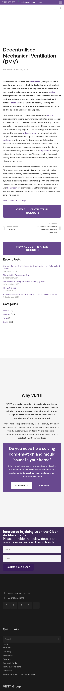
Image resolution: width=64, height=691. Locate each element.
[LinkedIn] (28, 605)
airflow (52, 92)
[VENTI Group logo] (11, 8)
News (5, 318)
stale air (15, 102)
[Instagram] (21, 605)
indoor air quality (30, 133)
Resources (8, 655)
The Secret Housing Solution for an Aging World (24, 281)
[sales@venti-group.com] (5, 593)
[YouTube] (36, 605)
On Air (6, 322)
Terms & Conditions (12, 666)
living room (44, 150)
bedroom (7, 140)
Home (5, 644)
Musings (6, 314)
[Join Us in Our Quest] (18, 567)
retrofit (49, 115)
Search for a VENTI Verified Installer (19, 674)
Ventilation (34, 81)
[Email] (32, 558)
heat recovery (13, 187)
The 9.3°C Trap (10, 288)
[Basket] (61, 8)
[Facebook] (13, 605)
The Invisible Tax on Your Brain (16, 275)
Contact (7, 659)
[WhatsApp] (18, 1)
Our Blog (7, 651)
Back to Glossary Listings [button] (14, 200)
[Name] (32, 549)
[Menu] (55, 8)
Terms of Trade (10, 663)
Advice (6, 310)
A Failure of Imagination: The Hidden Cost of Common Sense (30, 294)
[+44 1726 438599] (5, 598)
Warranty (7, 670)
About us (7, 647)
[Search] (32, 639)
